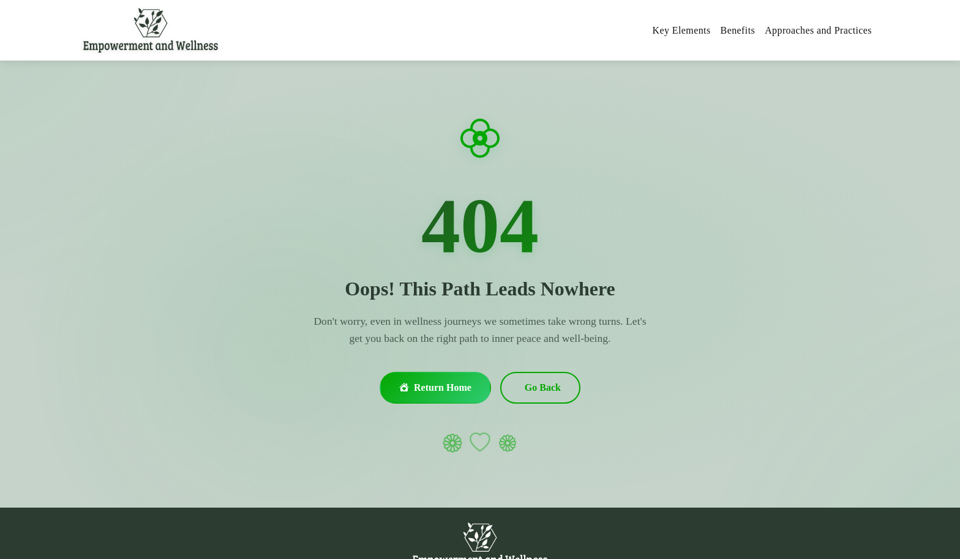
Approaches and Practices (818, 30)
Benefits (738, 30)
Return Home (435, 387)
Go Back (543, 387)
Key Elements (682, 30)
